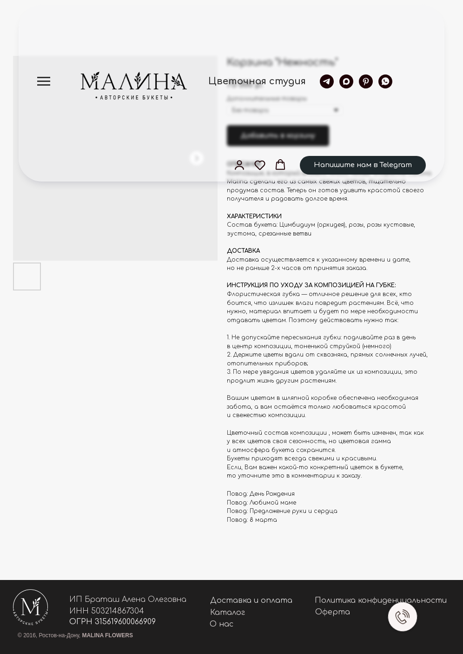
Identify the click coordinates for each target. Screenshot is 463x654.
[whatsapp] (385, 81)
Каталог (227, 612)
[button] (239, 164)
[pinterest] (366, 81)
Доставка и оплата (251, 600)
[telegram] (327, 81)
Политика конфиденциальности (381, 600)
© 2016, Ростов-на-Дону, (75, 635)
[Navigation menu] (43, 81)
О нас (221, 624)
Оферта (332, 612)
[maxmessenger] (346, 81)
